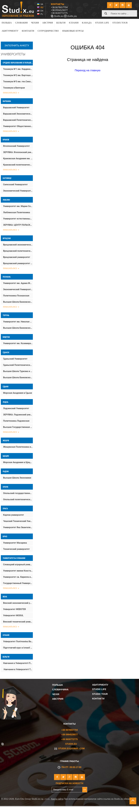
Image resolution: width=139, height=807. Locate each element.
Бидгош (6, 337)
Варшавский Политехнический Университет (18, 120)
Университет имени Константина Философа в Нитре (18, 570)
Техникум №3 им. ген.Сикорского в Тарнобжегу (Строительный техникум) (18, 81)
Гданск (6, 352)
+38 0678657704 (59, 7)
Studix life (102, 22)
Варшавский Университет (16, 107)
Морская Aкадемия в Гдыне (17, 393)
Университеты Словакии (14, 558)
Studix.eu (59, 16)
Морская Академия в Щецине (18, 462)
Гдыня (5, 387)
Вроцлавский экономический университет (18, 244)
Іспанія (6, 635)
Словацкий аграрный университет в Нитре (18, 564)
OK (84, 789)
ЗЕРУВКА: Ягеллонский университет (18, 152)
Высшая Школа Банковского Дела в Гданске (18, 377)
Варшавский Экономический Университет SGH (18, 113)
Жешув (6, 440)
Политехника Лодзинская (16, 421)
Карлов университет (13, 515)
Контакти (28, 31)
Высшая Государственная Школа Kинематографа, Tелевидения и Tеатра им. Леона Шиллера (18, 427)
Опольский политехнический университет (18, 499)
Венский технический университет (18, 621)
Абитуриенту (10, 31)
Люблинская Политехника (16, 212)
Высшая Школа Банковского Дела (18, 302)
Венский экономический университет (18, 603)
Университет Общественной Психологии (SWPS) (18, 126)
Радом (6, 471)
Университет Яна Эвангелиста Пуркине (18, 527)
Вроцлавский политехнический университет (18, 251)
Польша (7, 22)
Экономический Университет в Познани (18, 289)
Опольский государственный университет (18, 493)
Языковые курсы (73, 31)
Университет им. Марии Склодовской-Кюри (18, 206)
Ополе (5, 487)
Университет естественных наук (18, 218)
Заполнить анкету (16, 45)
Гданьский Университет (15, 358)
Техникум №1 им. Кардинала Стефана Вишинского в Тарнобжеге (18, 69)
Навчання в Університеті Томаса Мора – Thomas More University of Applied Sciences (18, 669)
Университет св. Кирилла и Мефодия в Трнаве (18, 577)
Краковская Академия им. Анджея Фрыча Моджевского (18, 158)
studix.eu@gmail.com (69, 748)
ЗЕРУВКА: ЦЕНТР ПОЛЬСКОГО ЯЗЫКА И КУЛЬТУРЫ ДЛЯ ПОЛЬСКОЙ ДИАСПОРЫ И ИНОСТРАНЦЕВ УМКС (18, 225)
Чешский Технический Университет (18, 521)
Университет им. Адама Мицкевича (18, 283)
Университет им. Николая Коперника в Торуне (18, 321)
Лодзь (5, 402)
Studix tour (120, 22)
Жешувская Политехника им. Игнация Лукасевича (18, 447)
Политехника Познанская (16, 295)
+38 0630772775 (59, 13)
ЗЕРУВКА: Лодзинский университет (18, 414)
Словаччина (60, 689)
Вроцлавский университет (16, 257)
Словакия (21, 22)
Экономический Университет (18, 190)
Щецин (6, 456)
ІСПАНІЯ (73, 22)
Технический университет (16, 549)
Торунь (6, 315)
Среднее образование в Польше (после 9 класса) (18, 63)
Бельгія (60, 22)
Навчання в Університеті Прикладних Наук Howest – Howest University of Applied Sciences (18, 663)
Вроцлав (7, 238)
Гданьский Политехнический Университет (18, 365)
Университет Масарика (15, 543)
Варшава (7, 101)
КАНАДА (87, 22)
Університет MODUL (13, 615)
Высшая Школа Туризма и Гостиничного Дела (18, 371)
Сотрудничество (48, 31)
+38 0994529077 (59, 10)
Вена (5, 597)
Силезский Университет (15, 184)
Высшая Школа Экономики (17, 477)
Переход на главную (87, 70)
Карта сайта (57, 799)
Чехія (55, 694)
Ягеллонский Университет (16, 146)
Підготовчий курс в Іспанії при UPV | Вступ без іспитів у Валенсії (18, 647)
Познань (7, 277)
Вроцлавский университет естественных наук (18, 263)
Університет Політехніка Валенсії (18, 641)
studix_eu (72, 16)
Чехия (35, 22)
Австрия (47, 22)
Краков (6, 140)
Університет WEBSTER (14, 609)
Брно (5, 536)
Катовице (7, 178)
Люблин (6, 200)
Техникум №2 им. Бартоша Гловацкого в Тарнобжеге (18, 75)
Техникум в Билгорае (14, 87)
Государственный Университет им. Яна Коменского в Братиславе (18, 583)
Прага (5, 509)
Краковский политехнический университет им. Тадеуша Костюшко (18, 164)
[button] (106, 13)
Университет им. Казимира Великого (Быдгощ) (18, 343)
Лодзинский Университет (16, 408)
